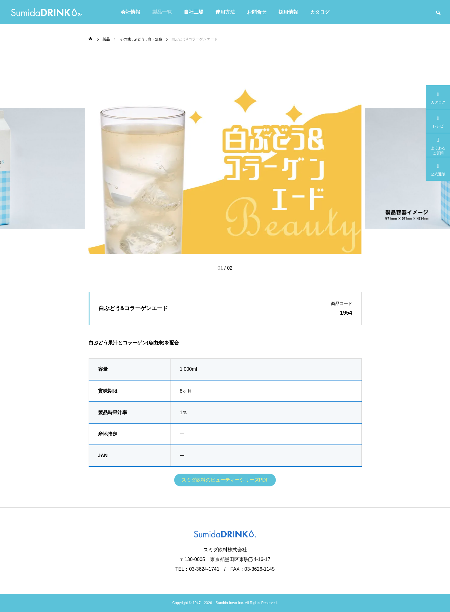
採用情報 (288, 12)
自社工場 (193, 12)
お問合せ (256, 12)
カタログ (320, 12)
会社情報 (130, 12)
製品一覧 (162, 12)
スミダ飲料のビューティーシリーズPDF (225, 479)
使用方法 (225, 12)
